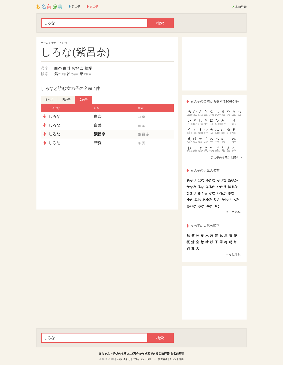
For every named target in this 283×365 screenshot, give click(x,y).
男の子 (66, 99)
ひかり (221, 187)
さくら (202, 193)
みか (201, 206)
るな (201, 187)
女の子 (55, 42)
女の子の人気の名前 (203, 170)
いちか (221, 193)
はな (201, 180)
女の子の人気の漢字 (203, 226)
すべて (49, 99)
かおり (226, 199)
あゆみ (207, 199)
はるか (210, 187)
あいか (191, 206)
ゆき (190, 199)
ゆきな (210, 180)
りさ (217, 199)
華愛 (88, 68)
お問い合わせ (123, 359)
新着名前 (162, 359)
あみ (236, 199)
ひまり (191, 193)
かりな (221, 180)
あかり (191, 180)
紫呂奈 (77, 68)
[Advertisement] (73, 178)
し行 (64, 42)
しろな (54, 116)
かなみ (191, 187)
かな (212, 193)
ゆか (209, 206)
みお (197, 199)
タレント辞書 (176, 359)
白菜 (67, 68)
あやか (233, 180)
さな (231, 193)
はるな (233, 187)
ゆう (217, 206)
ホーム (44, 42)
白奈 (58, 68)
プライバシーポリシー (144, 359)
